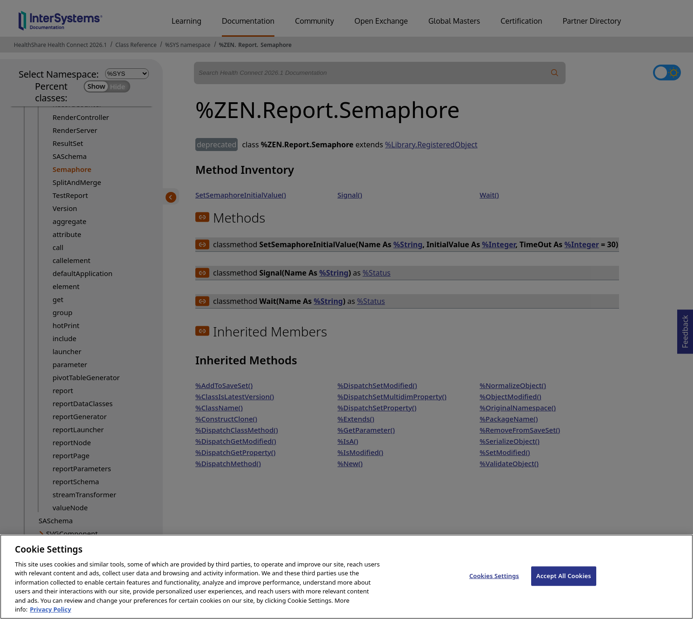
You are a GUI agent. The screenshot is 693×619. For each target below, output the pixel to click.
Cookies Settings (494, 583)
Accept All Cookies (563, 583)
